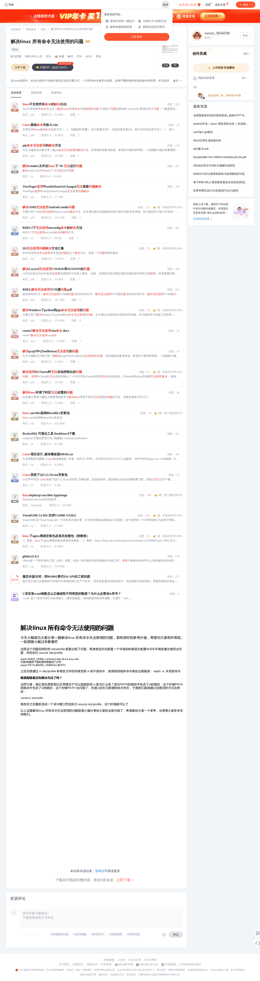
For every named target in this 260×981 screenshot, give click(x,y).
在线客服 (170, 964)
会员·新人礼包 (190, 4)
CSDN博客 (150, 959)
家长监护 (161, 970)
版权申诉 (103, 975)
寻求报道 (106, 964)
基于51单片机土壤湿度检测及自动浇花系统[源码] (221, 182)
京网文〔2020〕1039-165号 (79, 970)
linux (15, 49)
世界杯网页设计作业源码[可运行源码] (215, 191)
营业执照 (131, 975)
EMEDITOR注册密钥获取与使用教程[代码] (218, 174)
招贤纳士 (78, 964)
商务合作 (92, 964)
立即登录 (136, 36)
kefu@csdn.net (149, 964)
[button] (177, 81)
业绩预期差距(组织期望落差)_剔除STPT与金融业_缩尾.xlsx (221, 115)
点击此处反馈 (202, 219)
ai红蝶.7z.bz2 (200, 149)
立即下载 (126, 880)
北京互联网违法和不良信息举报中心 (135, 970)
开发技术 (31, 30)
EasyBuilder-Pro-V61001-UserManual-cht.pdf (219, 157)
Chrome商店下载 (219, 970)
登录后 (99, 871)
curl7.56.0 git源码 (203, 132)
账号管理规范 (238, 970)
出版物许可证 (117, 975)
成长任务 (222, 4)
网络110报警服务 (176, 970)
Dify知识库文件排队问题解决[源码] (214, 166)
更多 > (246, 54)
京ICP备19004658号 (55, 970)
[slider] (29, 935)
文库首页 (16, 30)
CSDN (121, 959)
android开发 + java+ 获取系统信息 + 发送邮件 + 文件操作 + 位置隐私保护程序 (221, 124)
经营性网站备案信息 (104, 970)
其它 (43, 30)
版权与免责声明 (88, 975)
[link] (16, 29)
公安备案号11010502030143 (31, 970)
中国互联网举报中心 (197, 970)
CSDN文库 (134, 959)
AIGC (89, 56)
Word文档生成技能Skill (207, 140)
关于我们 (64, 964)
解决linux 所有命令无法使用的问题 (51, 42)
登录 (165, 4)
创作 (245, 4)
